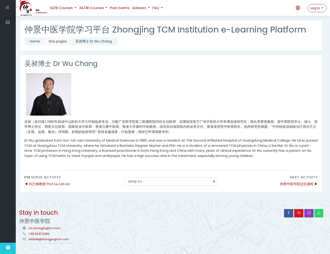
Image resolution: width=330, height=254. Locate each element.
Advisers (139, 7)
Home (35, 41)
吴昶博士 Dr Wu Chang (93, 41)
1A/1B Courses (62, 7)
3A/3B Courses (92, 7)
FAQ (156, 7)
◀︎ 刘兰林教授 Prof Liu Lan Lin (47, 184)
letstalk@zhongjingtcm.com (49, 239)
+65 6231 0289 (39, 234)
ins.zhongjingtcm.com (45, 228)
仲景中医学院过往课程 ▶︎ (299, 184)
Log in (315, 8)
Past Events (120, 7)
